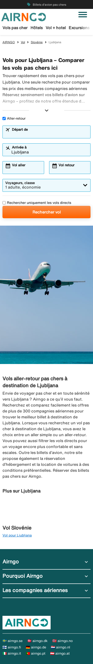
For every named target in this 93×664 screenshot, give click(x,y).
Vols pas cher (15, 28)
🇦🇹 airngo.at (60, 653)
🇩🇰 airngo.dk (37, 641)
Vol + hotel (56, 28)
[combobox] (49, 134)
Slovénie (37, 42)
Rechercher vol (46, 212)
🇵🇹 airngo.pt (35, 653)
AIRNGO (8, 42)
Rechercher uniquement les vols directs (36, 202)
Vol (23, 42)
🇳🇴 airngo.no (62, 641)
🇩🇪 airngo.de (36, 647)
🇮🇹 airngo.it (11, 653)
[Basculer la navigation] (82, 15)
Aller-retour (14, 118)
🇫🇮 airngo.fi (11, 647)
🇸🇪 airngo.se (12, 641)
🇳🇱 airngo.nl (60, 647)
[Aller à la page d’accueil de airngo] (23, 17)
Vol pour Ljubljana (17, 535)
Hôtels (37, 28)
